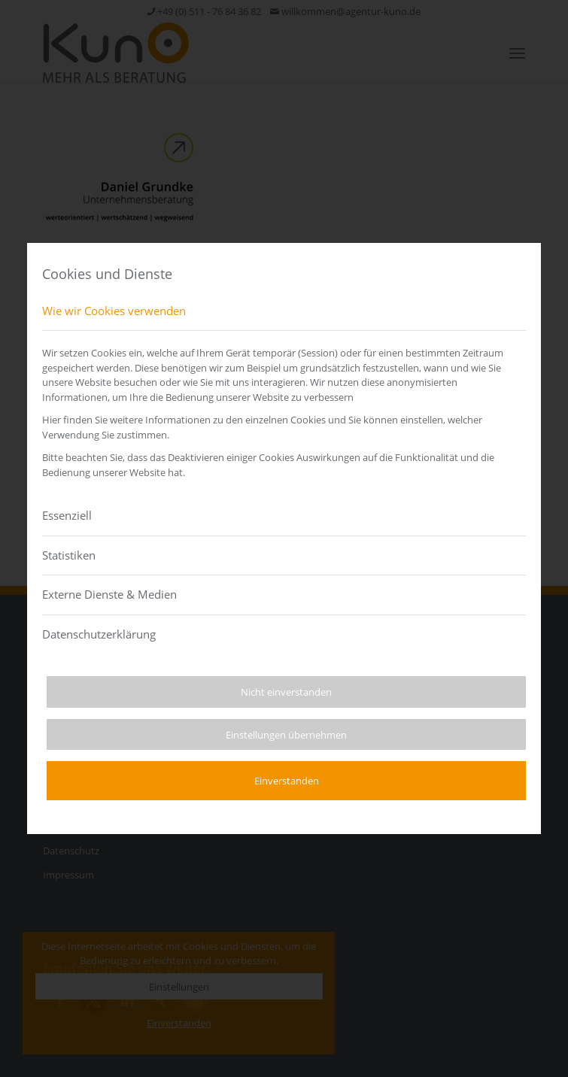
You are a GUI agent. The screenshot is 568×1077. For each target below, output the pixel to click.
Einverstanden (286, 780)
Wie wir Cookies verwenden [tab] (114, 310)
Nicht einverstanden (286, 692)
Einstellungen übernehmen (286, 735)
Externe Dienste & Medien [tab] (109, 594)
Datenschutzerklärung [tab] (99, 634)
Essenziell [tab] (67, 515)
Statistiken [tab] (69, 555)
